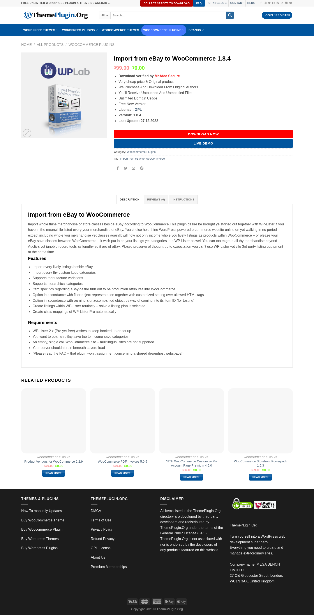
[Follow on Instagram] (265, 3)
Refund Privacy (103, 539)
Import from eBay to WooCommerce (142, 158)
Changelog (217, 3)
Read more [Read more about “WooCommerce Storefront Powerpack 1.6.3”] (260, 477)
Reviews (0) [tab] (156, 199)
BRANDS (196, 30)
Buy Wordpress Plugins (39, 548)
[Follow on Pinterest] (278, 3)
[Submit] (230, 15)
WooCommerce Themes (120, 30)
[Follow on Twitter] (269, 3)
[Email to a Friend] (133, 168)
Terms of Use (101, 520)
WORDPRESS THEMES (40, 30)
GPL (138, 110)
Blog (251, 3)
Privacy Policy (102, 529)
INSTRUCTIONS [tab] (183, 199)
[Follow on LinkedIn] (286, 3)
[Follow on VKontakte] (290, 3)
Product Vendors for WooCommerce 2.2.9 (53, 461)
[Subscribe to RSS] (282, 3)
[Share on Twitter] (125, 168)
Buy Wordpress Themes (40, 539)
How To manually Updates (41, 511)
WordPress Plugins (80, 30)
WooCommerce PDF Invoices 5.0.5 (122, 461)
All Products (50, 45)
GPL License (101, 548)
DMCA (96, 511)
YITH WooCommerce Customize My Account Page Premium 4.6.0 (191, 463)
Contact (237, 3)
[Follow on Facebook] (261, 3)
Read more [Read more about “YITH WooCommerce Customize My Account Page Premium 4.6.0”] (191, 477)
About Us (98, 557)
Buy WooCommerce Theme (42, 520)
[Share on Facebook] (118, 168)
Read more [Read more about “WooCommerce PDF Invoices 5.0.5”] (123, 473)
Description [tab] (129, 199)
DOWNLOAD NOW (203, 134)
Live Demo (203, 143)
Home (26, 45)
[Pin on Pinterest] (141, 168)
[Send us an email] (273, 3)
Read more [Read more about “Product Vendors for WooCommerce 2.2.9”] (54, 473)
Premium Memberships (109, 567)
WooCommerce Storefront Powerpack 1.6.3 (260, 463)
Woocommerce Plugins (163, 30)
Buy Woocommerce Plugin (41, 529)
